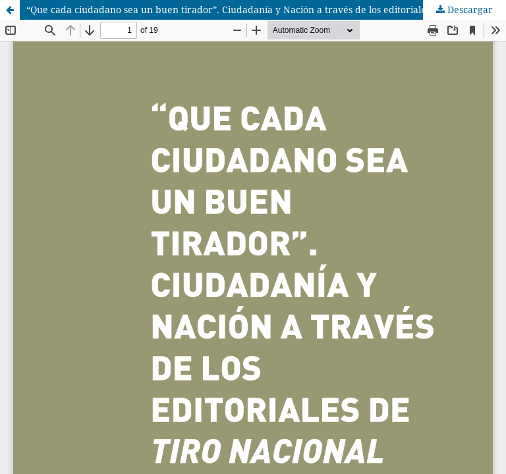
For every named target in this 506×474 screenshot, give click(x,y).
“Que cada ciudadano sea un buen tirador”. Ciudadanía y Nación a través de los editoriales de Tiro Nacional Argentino (266, 9)
